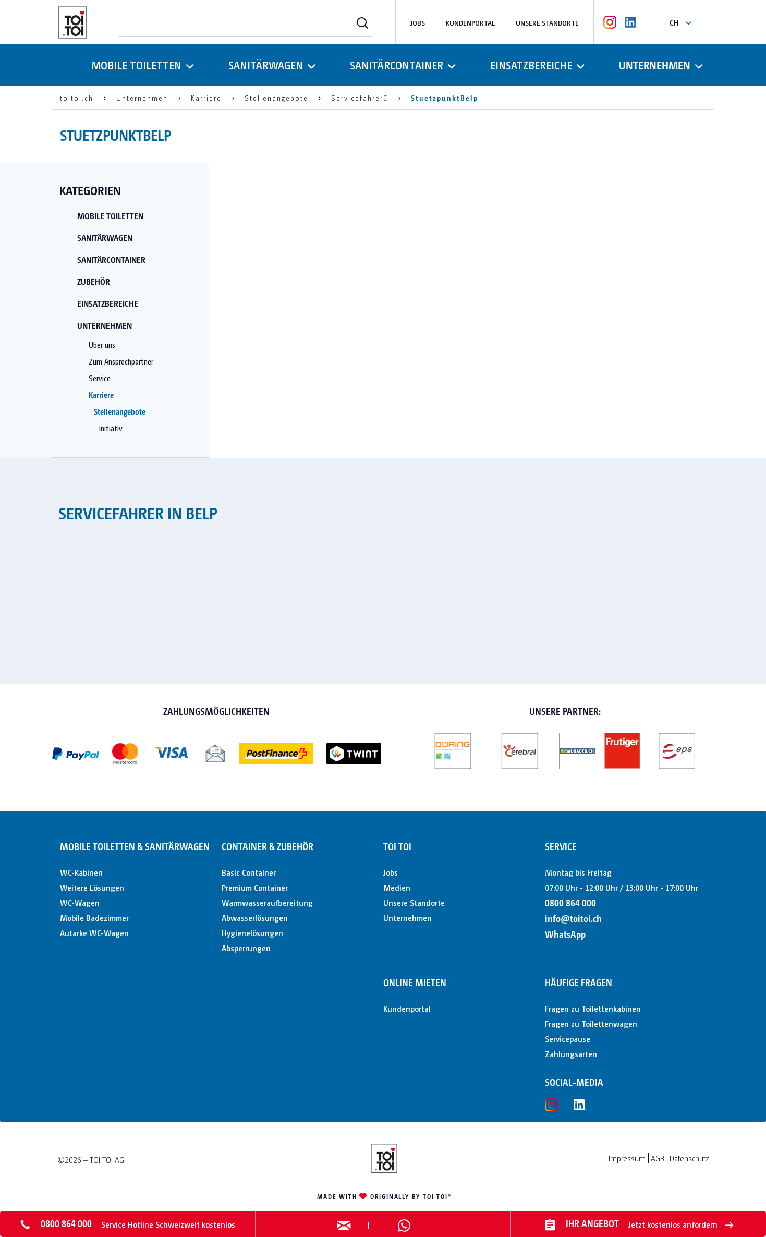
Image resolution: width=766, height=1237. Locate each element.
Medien (396, 887)
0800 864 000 (570, 902)
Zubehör (93, 281)
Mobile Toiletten (110, 215)
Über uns (102, 344)
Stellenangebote (119, 411)
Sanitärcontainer (111, 259)
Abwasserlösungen (255, 917)
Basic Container (249, 872)
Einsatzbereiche (107, 303)
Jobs (417, 22)
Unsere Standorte (547, 22)
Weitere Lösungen (92, 887)
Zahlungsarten (571, 1053)
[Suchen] (362, 22)
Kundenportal (470, 22)
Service (100, 378)
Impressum (627, 1158)
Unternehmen (104, 325)
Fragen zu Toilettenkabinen (593, 1008)
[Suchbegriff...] (245, 22)
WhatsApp (565, 934)
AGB (657, 1158)
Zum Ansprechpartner (121, 361)
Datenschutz (689, 1158)
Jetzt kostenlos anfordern (680, 1224)
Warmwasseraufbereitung (267, 902)
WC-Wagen (80, 902)
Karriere (101, 394)
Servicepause (567, 1038)
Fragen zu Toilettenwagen (591, 1023)
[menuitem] (245, 22)
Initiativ (111, 428)
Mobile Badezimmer (94, 917)
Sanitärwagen (104, 237)
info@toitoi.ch (573, 918)
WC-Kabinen (81, 872)
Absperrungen (246, 947)
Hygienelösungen (252, 932)
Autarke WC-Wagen (94, 932)
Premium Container (255, 887)
